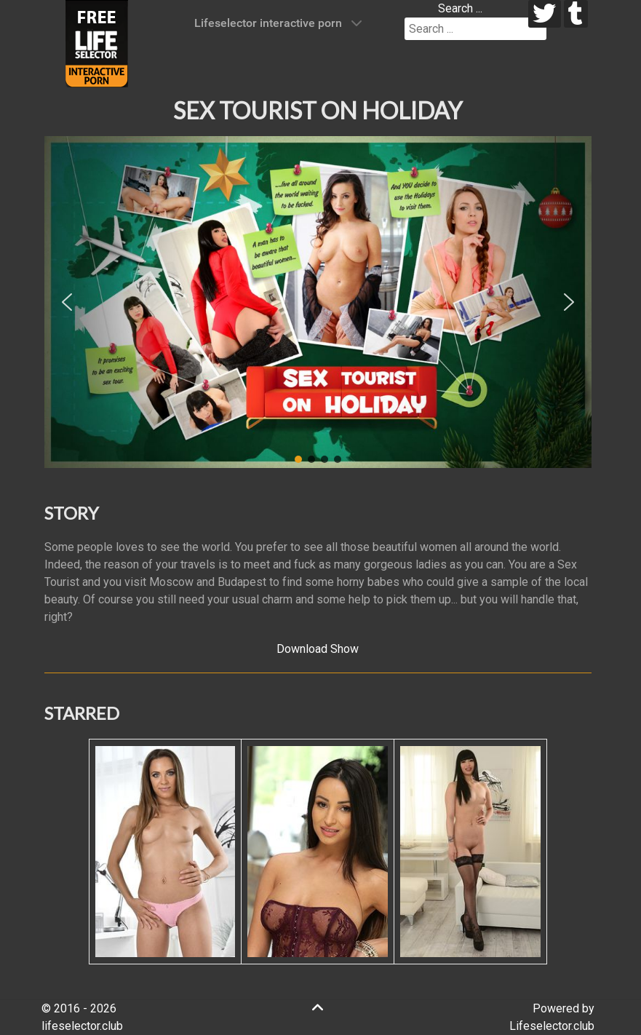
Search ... (460, 8)
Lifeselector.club (551, 1026)
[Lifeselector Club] (96, 42)
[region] (318, 302)
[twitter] (544, 14)
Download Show (317, 649)
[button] (67, 302)
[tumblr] (576, 14)
